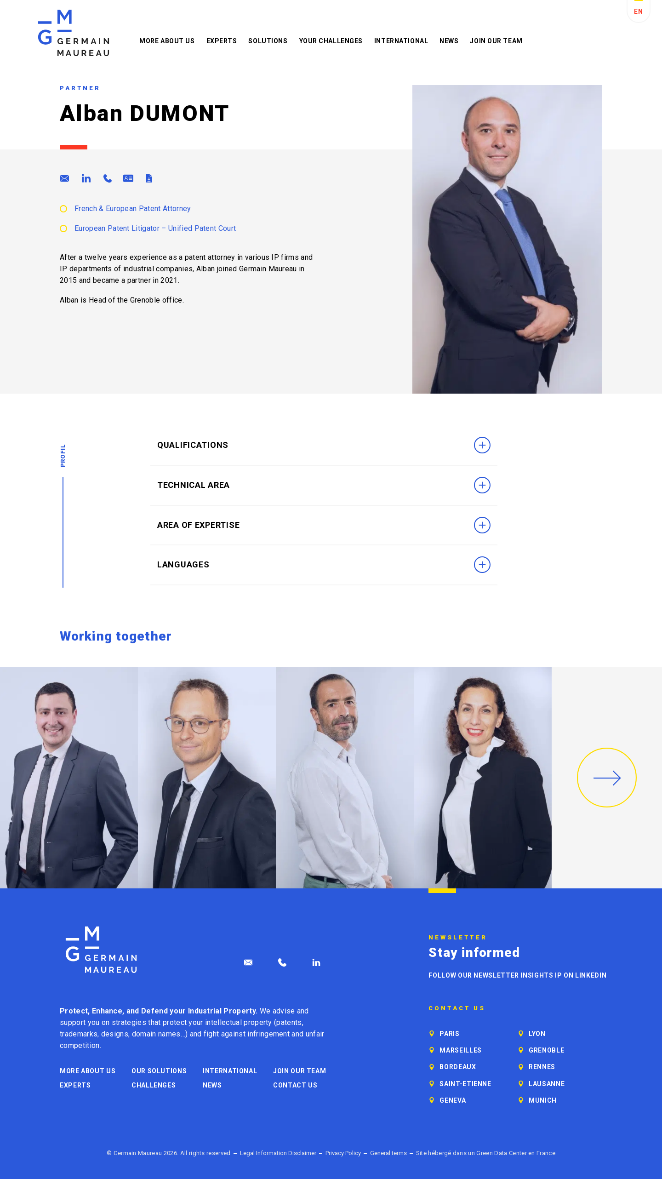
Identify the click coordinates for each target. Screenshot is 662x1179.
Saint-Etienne (465, 1083)
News (448, 41)
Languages (324, 564)
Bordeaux (457, 1066)
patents (289, 1022)
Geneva (452, 1100)
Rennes (542, 1066)
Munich (543, 1100)
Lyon (537, 1033)
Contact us (295, 1085)
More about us (166, 41)
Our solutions (159, 1071)
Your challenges (331, 41)
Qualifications (324, 445)
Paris (449, 1033)
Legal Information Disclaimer (278, 1153)
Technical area (324, 485)
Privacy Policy (343, 1153)
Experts (221, 41)
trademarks (78, 1034)
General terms (388, 1153)
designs (114, 1034)
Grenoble (546, 1050)
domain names (156, 1034)
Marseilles (460, 1050)
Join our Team (496, 41)
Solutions (267, 41)
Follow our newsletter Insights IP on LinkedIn (517, 975)
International (401, 41)
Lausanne (547, 1083)
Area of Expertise (324, 525)
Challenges (153, 1085)
